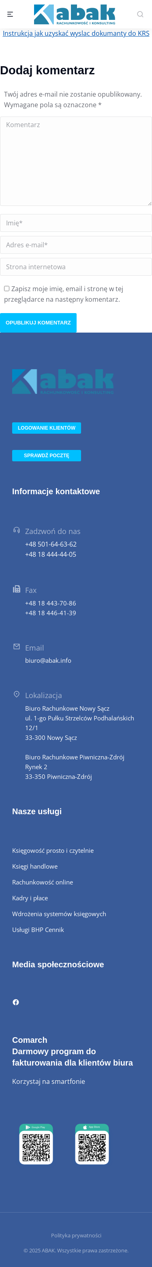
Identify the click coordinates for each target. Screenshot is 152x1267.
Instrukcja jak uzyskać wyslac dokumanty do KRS (76, 33)
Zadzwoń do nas (53, 531)
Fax (30, 590)
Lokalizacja (43, 695)
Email (34, 648)
